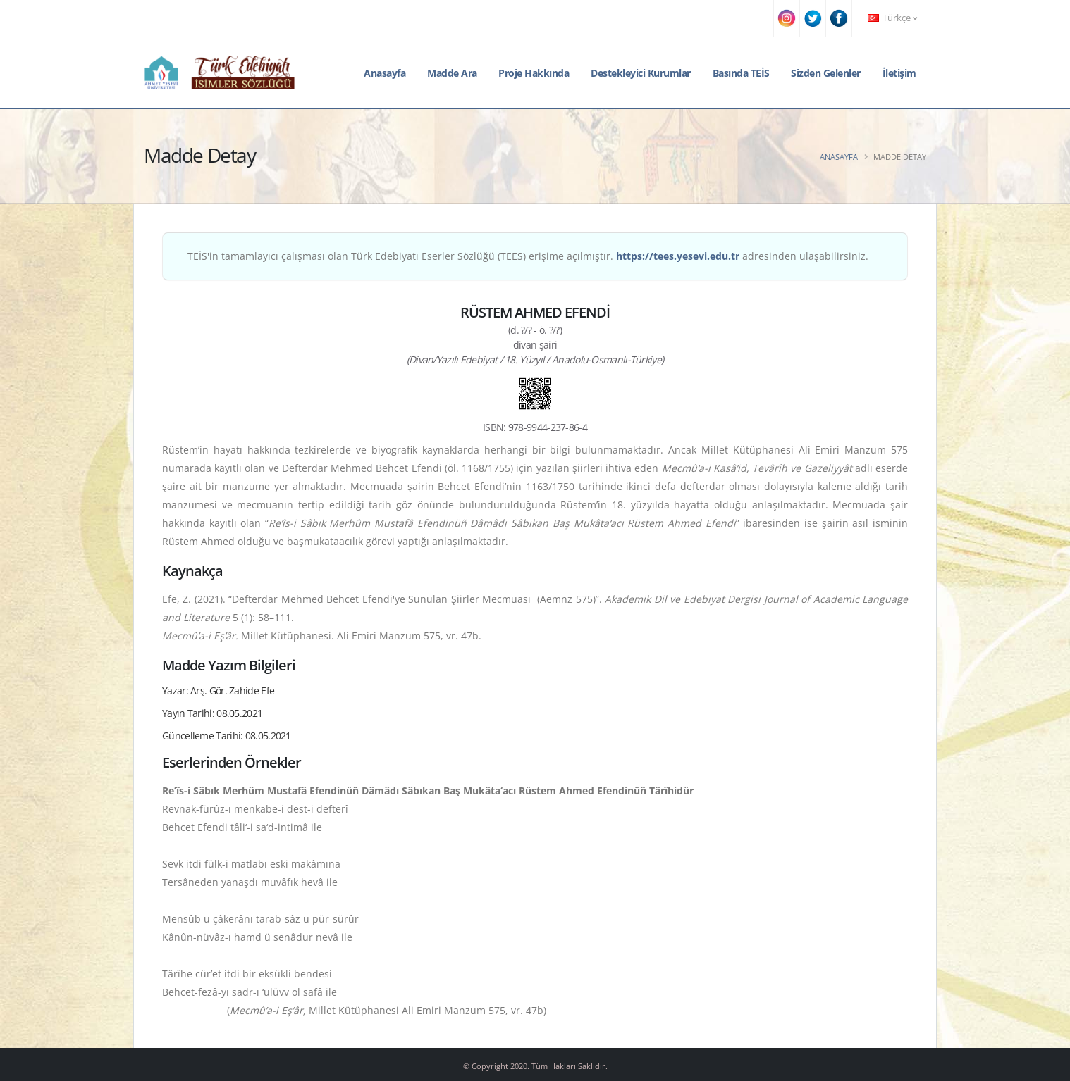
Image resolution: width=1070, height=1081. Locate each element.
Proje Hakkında (533, 73)
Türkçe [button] (892, 18)
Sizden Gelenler (826, 73)
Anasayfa (384, 73)
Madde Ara (452, 73)
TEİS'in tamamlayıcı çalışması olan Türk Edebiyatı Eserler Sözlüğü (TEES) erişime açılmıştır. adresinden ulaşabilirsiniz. (527, 256)
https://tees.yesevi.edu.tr (677, 256)
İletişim (899, 73)
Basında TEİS (741, 73)
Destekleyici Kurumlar (641, 73)
